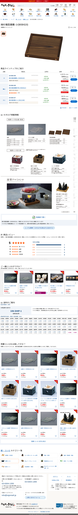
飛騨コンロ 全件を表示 (38, 441)
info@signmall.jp (9, 495)
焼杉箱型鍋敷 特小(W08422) (17, 88)
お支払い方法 (55, 480)
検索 (52, 5)
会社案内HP (34, 504)
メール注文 (73, 108)
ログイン (55, 476)
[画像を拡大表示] (44, 47)
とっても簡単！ (39, 228)
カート (69, 476)
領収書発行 (69, 480)
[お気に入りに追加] (16, 293)
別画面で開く (39, 217)
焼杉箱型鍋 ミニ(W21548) (17, 100)
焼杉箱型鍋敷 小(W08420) (17, 78)
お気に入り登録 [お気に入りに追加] (72, 27)
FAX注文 (63, 108)
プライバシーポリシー (33, 511)
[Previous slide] (2, 283)
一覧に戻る (5, 19)
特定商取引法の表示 (45, 511)
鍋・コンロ (5, 450)
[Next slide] (75, 283)
